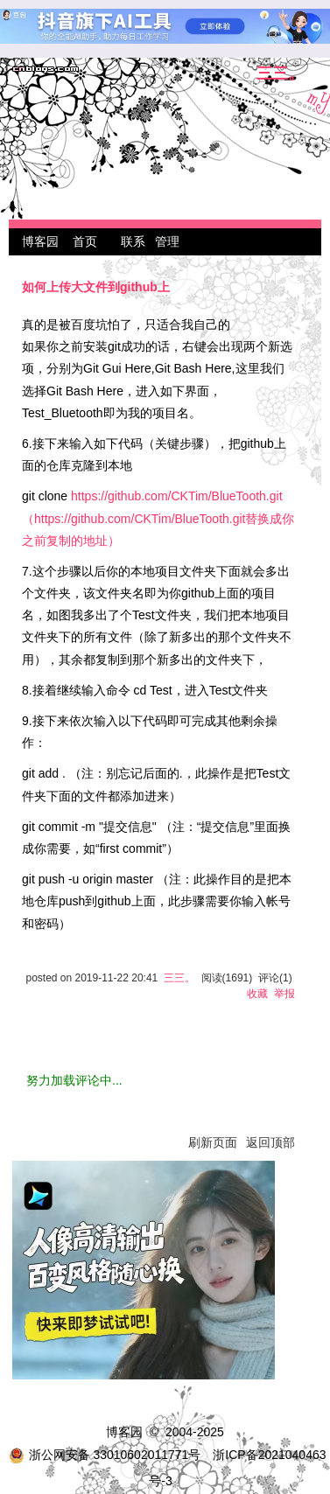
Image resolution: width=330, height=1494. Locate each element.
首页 (85, 241)
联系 (133, 241)
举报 (284, 994)
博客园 (40, 241)
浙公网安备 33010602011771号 (105, 1455)
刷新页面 (212, 1142)
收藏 (257, 994)
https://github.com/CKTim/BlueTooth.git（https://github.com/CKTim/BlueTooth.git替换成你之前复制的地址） (158, 518)
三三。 (280, 74)
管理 (167, 241)
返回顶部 (270, 1142)
